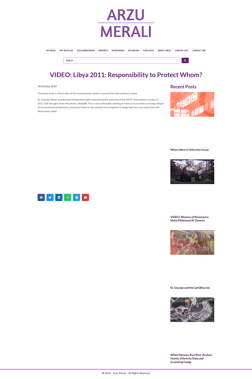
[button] (41, 197)
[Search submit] (185, 60)
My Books (133, 50)
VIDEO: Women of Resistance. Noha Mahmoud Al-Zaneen (189, 218)
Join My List (181, 50)
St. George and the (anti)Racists (190, 287)
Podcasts (148, 50)
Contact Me (199, 50)
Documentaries (86, 50)
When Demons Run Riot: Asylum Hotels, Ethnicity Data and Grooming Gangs (191, 358)
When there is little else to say (189, 149)
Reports (103, 50)
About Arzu (164, 50)
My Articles (66, 50)
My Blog (51, 50)
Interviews (118, 50)
